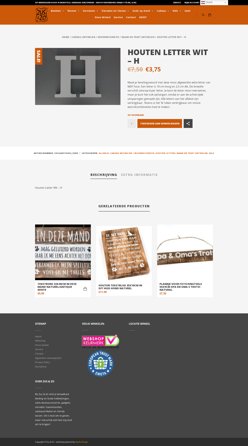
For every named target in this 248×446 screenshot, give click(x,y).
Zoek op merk (143, 11)
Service (177, 2)
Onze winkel (42, 345)
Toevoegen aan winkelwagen (159, 123)
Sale (211, 153)
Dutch (206, 3)
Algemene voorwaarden (48, 358)
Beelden (57, 11)
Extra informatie (139, 174)
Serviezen (90, 11)
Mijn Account (191, 2)
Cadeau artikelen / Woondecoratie (95, 37)
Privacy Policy (42, 362)
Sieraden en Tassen (115, 11)
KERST (143, 17)
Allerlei (104, 153)
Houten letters (165, 153)
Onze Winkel (103, 17)
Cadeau (163, 11)
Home (65, 37)
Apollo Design (81, 441)
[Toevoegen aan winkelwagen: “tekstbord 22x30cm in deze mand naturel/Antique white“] (85, 289)
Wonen (74, 11)
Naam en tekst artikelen (138, 37)
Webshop (40, 340)
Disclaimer (41, 366)
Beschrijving (103, 174)
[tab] (103, 175)
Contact (131, 17)
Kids (177, 11)
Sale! (188, 10)
